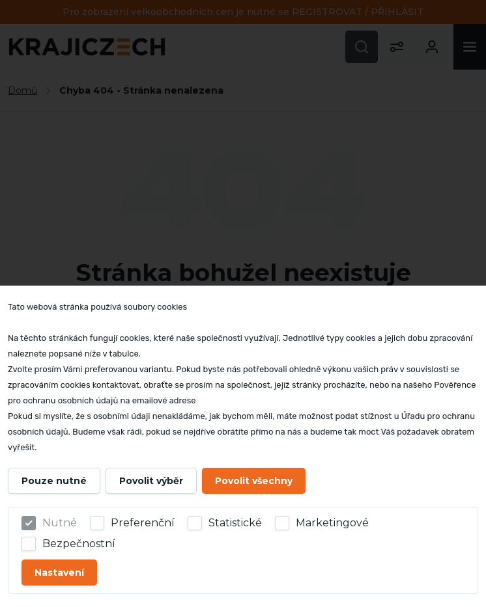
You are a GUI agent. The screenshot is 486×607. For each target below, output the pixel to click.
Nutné (59, 523)
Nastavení (59, 572)
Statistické (235, 523)
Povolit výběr (151, 481)
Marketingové (332, 523)
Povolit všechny (254, 481)
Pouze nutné (54, 481)
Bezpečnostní (78, 543)
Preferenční (143, 523)
